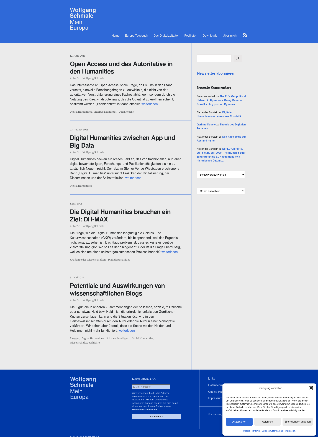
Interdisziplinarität (105, 112)
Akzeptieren (239, 421)
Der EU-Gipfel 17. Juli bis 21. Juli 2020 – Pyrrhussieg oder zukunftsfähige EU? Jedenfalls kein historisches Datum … (226, 164)
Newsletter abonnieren (224, 73)
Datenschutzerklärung (272, 430)
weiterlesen (123, 104)
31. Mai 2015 (77, 277)
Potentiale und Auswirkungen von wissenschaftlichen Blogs (117, 289)
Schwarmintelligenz (118, 334)
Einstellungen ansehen (297, 421)
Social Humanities (142, 334)
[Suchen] (246, 58)
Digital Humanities (81, 112)
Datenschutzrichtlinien (159, 397)
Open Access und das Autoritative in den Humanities (127, 67)
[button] (311, 388)
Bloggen (75, 334)
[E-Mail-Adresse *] (150, 377)
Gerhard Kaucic (214, 132)
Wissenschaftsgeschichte (171, 334)
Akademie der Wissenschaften (88, 260)
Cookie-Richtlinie (251, 430)
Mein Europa (79, 24)
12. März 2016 (77, 55)
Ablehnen (267, 421)
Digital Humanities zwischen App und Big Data (128, 141)
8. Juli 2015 (76, 203)
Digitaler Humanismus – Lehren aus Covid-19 (225, 120)
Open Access (126, 112)
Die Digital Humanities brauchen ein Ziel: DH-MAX (127, 215)
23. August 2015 (79, 129)
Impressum (290, 430)
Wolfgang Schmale (83, 13)
